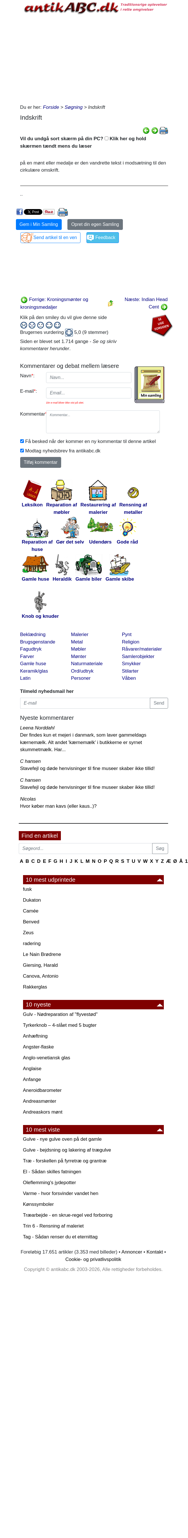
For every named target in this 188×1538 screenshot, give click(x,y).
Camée (31, 911)
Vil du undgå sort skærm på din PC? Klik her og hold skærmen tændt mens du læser (83, 142)
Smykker (131, 663)
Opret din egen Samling (95, 224)
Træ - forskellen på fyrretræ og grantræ (65, 1161)
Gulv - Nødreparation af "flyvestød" (60, 1014)
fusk (27, 889)
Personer (81, 678)
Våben (129, 678)
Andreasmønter (39, 1101)
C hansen (30, 761)
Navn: (27, 375)
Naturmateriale (87, 663)
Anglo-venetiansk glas (46, 1057)
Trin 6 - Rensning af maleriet (53, 1226)
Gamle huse (33, 663)
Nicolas (28, 799)
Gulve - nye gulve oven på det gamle (62, 1139)
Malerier (79, 634)
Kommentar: (31, 414)
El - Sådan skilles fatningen (52, 1171)
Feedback (105, 237)
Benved (31, 922)
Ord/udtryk (82, 671)
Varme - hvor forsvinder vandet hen (60, 1193)
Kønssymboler (38, 1204)
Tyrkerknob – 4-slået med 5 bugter (60, 1025)
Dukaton (32, 900)
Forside (51, 107)
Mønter (78, 656)
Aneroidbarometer (42, 1090)
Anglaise (32, 1068)
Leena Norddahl (37, 728)
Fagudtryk (31, 649)
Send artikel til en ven (55, 237)
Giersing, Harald (40, 965)
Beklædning (33, 634)
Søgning (73, 107)
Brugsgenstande (37, 642)
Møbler (78, 649)
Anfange (32, 1079)
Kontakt (154, 1252)
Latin (25, 678)
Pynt (127, 634)
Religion (130, 642)
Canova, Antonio (41, 976)
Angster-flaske (38, 1047)
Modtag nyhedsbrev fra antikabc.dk (63, 451)
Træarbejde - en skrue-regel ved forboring (68, 1215)
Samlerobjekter (138, 656)
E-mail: (28, 391)
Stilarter (130, 671)
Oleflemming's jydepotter (49, 1182)
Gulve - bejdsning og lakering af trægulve (67, 1150)
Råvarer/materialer (142, 649)
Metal (77, 642)
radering (32, 943)
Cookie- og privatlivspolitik (93, 1259)
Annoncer (131, 1252)
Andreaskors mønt (43, 1112)
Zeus (28, 932)
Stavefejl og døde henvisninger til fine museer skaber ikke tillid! (87, 768)
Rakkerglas (35, 987)
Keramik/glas (34, 671)
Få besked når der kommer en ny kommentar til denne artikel (90, 441)
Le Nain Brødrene (42, 954)
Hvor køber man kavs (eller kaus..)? (58, 806)
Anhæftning (35, 1036)
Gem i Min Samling (39, 224)
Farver (27, 656)
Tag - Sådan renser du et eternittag (60, 1237)
